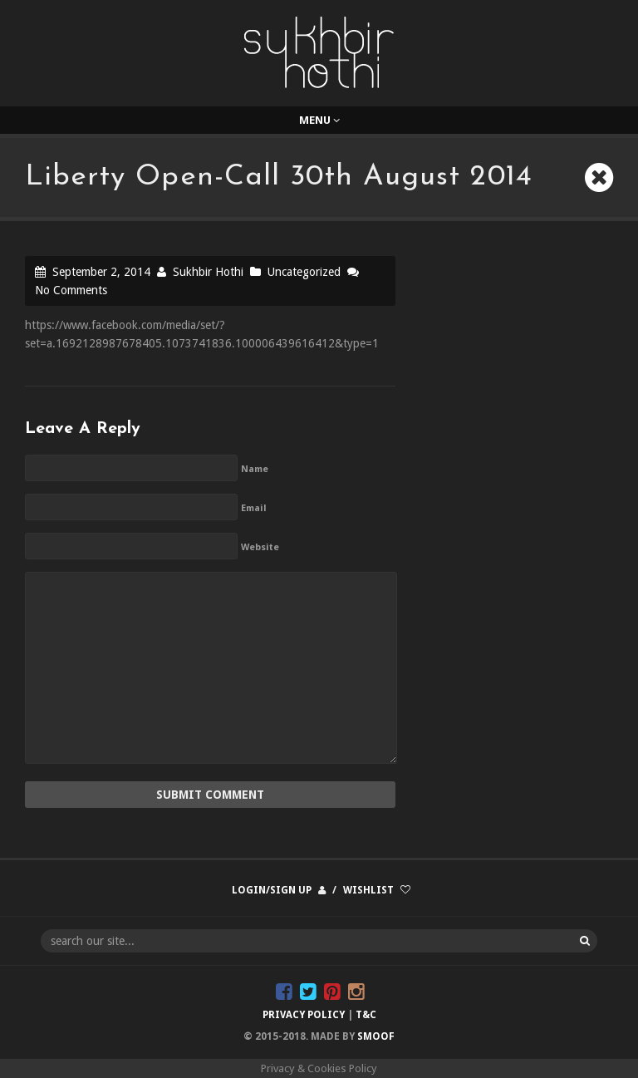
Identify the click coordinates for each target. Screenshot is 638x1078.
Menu (319, 120)
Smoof (376, 1036)
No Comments (71, 290)
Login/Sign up (272, 890)
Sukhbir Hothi (208, 271)
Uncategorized (304, 271)
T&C (366, 1015)
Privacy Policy (304, 1015)
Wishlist (368, 890)
